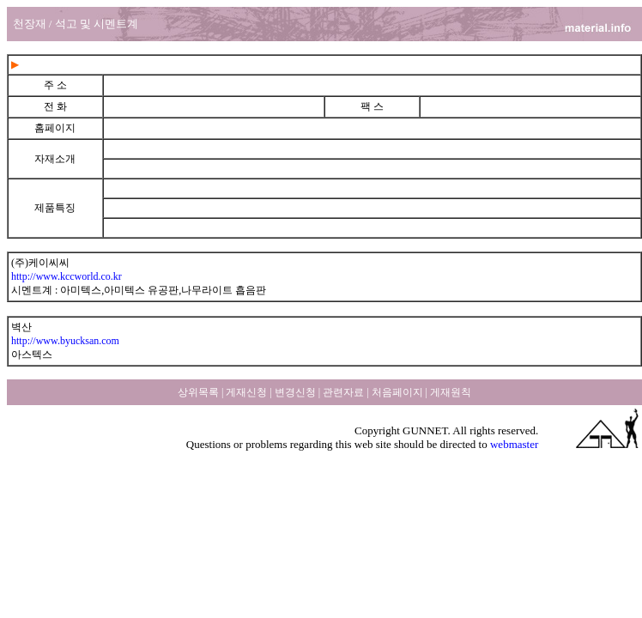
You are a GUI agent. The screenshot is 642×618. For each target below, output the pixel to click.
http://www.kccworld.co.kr (66, 276)
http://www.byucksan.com (65, 341)
